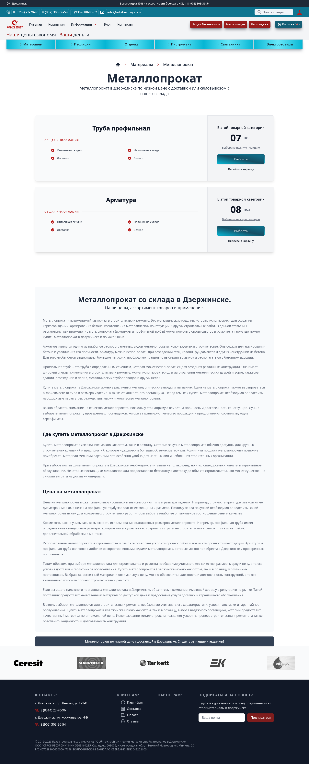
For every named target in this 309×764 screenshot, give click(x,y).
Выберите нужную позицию (241, 147)
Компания (56, 24)
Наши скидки (235, 24)
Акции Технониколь (206, 24)
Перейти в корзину (241, 169)
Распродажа (259, 24)
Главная (35, 24)
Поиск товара (270, 12)
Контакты (125, 24)
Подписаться (261, 717)
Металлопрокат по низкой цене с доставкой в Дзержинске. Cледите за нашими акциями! (154, 641)
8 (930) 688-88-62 (84, 12)
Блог (107, 24)
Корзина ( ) (289, 24)
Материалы (142, 64)
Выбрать (241, 159)
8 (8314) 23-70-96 (25, 12)
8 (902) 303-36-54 (55, 12)
